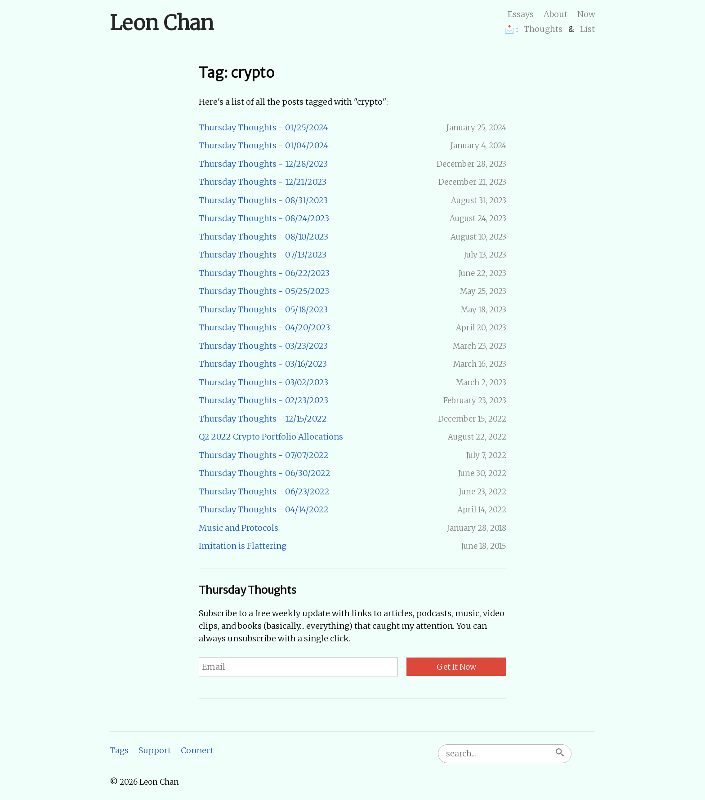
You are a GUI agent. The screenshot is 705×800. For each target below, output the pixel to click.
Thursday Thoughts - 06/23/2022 (264, 491)
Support (154, 750)
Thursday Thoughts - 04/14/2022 (264, 509)
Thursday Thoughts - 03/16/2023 (263, 364)
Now (586, 14)
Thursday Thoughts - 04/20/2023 (264, 327)
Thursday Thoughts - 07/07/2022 (264, 455)
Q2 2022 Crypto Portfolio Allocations (271, 436)
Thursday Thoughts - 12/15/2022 (263, 418)
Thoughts (543, 29)
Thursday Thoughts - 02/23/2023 (263, 400)
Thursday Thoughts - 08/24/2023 (264, 218)
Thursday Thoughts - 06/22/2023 (264, 273)
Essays (521, 14)
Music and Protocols (238, 528)
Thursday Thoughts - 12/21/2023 (262, 182)
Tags (119, 750)
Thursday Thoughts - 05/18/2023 (263, 309)
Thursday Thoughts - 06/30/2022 (264, 473)
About (555, 14)
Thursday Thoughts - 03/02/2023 (263, 382)
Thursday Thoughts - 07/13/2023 (262, 254)
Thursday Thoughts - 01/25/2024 (263, 127)
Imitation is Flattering (242, 546)
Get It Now (456, 667)
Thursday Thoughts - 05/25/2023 (264, 291)
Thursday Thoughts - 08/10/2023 (263, 236)
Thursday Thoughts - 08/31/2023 (263, 200)
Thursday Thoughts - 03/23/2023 (263, 346)
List (587, 29)
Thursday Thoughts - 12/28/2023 (263, 164)
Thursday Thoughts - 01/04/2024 (264, 145)
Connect (197, 750)
